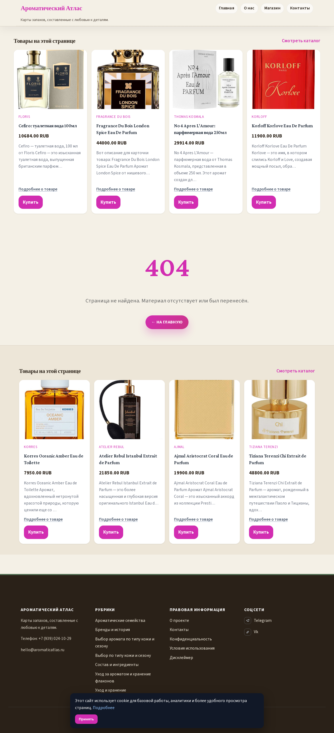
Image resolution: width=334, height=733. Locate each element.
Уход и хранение (110, 690)
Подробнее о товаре (38, 189)
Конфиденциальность (191, 639)
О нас (249, 8)
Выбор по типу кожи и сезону (123, 655)
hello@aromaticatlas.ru (42, 650)
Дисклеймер (181, 658)
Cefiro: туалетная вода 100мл (48, 125)
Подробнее (104, 708)
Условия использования (192, 648)
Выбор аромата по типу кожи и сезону (124, 642)
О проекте (179, 620)
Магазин (272, 8)
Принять (86, 719)
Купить (30, 202)
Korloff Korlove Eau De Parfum (282, 125)
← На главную (167, 322)
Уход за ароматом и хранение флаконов (123, 677)
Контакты (300, 8)
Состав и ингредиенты (116, 665)
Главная (226, 8)
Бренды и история (112, 630)
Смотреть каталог (301, 40)
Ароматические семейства (120, 620)
